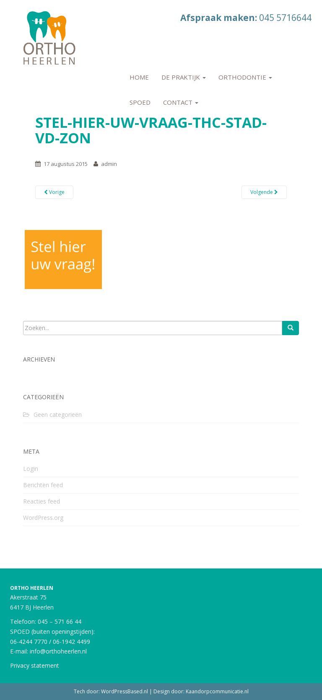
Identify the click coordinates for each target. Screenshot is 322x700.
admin (109, 164)
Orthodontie (245, 77)
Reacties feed (41, 501)
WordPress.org (43, 518)
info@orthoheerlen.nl (58, 651)
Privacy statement (34, 665)
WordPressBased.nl (124, 691)
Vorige (54, 192)
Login (30, 469)
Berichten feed (43, 485)
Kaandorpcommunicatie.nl (217, 691)
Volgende (264, 192)
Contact (180, 102)
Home (139, 77)
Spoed (140, 102)
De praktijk (183, 77)
